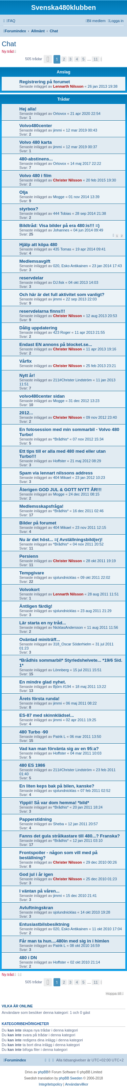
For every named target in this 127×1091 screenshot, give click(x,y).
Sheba (58, 824)
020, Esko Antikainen (70, 266)
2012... (26, 412)
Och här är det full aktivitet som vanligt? (61, 294)
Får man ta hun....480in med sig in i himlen (64, 940)
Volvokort (29, 589)
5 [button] (83, 59)
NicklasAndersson (68, 627)
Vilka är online (17, 1006)
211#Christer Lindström (72, 380)
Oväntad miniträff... (39, 639)
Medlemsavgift (34, 261)
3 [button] (70, 59)
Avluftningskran (36, 907)
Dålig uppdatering (38, 327)
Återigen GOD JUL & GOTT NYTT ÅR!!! (60, 489)
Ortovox (59, 113)
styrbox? (28, 208)
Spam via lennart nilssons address (56, 472)
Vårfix (25, 361)
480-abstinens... (36, 158)
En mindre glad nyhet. (42, 682)
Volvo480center (35, 125)
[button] (48, 59)
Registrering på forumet (44, 81)
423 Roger (61, 332)
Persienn (28, 556)
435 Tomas (62, 249)
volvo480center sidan (42, 396)
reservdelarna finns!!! (42, 311)
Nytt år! (27, 375)
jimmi (57, 130)
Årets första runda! (39, 698)
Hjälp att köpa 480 (38, 244)
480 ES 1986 (32, 765)
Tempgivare (31, 572)
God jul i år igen (36, 874)
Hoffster (59, 461)
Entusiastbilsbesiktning (44, 924)
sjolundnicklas (64, 577)
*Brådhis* (61, 439)
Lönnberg (61, 670)
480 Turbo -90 (33, 731)
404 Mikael (62, 477)
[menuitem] (10, 21)
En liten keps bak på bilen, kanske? (56, 786)
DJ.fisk (58, 282)
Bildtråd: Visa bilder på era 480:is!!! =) (59, 225)
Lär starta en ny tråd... (42, 622)
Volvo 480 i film (35, 175)
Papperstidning (35, 819)
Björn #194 (62, 687)
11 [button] (95, 59)
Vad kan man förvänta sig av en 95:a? (59, 748)
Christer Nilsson (67, 180)
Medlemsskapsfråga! (41, 506)
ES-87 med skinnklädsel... (46, 715)
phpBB (43, 1072)
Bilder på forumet (37, 522)
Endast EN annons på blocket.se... (55, 344)
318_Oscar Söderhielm (72, 644)
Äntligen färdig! (35, 606)
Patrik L (59, 736)
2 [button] (64, 59)
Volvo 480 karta (35, 142)
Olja (23, 192)
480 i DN (28, 957)
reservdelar (31, 277)
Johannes (61, 230)
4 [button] (77, 59)
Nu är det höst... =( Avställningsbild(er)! (61, 539)
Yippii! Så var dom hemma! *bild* (54, 802)
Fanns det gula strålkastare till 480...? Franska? (69, 835)
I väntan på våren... (39, 891)
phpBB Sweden (70, 1078)
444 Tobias (62, 213)
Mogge (59, 197)
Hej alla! (28, 108)
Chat (9, 44)
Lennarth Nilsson (68, 86)
